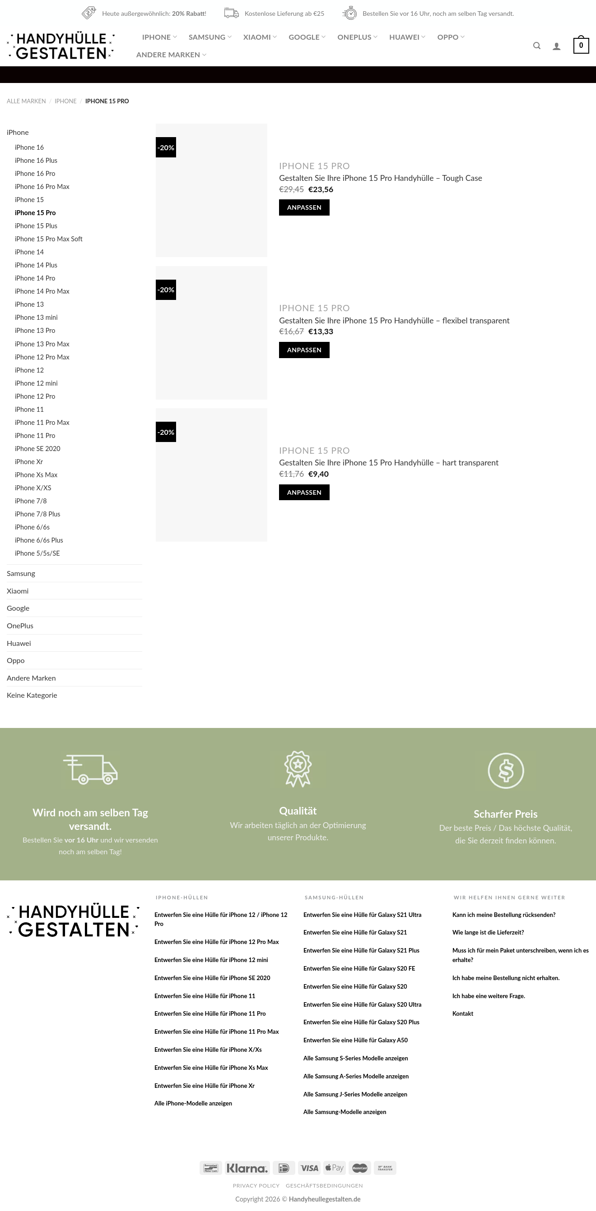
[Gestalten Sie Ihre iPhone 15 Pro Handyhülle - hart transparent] (211, 475)
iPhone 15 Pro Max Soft (49, 239)
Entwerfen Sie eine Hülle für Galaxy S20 (355, 986)
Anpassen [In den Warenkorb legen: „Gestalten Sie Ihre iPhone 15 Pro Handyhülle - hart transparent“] (304, 492)
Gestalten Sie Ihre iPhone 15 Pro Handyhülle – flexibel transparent (394, 320)
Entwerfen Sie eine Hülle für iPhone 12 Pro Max (216, 941)
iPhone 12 (29, 370)
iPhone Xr (29, 461)
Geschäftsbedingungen (324, 1185)
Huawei (407, 36)
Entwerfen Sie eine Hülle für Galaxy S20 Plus (361, 1022)
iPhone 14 (29, 252)
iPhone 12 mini (36, 383)
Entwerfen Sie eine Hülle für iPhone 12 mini (211, 959)
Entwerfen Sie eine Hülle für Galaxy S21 (355, 932)
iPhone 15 (29, 199)
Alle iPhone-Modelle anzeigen (193, 1103)
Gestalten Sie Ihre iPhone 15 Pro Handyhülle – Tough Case (380, 178)
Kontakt (462, 1013)
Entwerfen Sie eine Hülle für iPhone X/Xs (208, 1049)
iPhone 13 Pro (35, 330)
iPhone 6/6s (32, 527)
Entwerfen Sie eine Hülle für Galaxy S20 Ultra (362, 1004)
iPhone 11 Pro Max (42, 422)
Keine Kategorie (32, 695)
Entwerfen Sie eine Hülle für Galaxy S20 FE (359, 968)
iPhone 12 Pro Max (42, 357)
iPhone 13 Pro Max (42, 344)
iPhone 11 (29, 409)
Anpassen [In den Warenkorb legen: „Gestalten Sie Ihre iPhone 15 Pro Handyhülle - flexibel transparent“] (304, 350)
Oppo (451, 36)
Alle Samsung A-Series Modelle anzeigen (356, 1076)
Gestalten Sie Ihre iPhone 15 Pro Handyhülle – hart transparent (388, 462)
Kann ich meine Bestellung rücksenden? (504, 914)
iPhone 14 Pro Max (42, 291)
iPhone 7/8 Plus (38, 514)
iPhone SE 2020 (38, 448)
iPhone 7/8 (31, 501)
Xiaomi (260, 36)
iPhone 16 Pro (35, 173)
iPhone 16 (29, 147)
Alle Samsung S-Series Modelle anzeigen (355, 1058)
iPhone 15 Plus (36, 226)
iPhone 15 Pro (35, 212)
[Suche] (536, 46)
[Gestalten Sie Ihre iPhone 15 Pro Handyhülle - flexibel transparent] (211, 333)
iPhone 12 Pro (35, 396)
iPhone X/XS (33, 488)
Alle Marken (26, 101)
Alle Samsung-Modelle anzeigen (344, 1111)
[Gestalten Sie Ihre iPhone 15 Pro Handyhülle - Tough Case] (211, 190)
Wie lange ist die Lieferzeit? (488, 932)
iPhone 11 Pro (35, 435)
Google (307, 36)
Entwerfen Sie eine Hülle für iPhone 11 (205, 995)
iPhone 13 (29, 304)
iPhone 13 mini (36, 317)
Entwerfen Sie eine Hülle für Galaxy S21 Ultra (362, 914)
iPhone (159, 36)
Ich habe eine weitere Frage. (488, 995)
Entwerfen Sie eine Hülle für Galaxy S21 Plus (361, 950)
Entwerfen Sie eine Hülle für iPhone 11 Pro (210, 1013)
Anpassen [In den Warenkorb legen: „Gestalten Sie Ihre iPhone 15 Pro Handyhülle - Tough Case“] (304, 207)
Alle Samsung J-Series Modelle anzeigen (355, 1094)
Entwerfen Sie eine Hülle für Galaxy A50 (355, 1040)
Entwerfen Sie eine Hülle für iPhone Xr (204, 1085)
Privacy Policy (256, 1185)
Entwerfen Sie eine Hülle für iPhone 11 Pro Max (216, 1031)
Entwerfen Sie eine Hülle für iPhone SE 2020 (212, 977)
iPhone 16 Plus (36, 160)
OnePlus (358, 36)
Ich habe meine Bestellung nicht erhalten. (506, 977)
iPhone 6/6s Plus (39, 540)
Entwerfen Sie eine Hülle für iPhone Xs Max (211, 1067)
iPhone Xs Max (36, 475)
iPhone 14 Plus (36, 265)
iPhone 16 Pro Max (42, 186)
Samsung (210, 36)
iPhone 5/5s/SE (37, 553)
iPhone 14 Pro (35, 278)
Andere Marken (171, 54)
